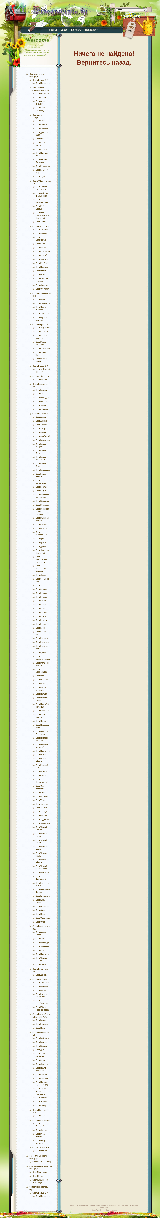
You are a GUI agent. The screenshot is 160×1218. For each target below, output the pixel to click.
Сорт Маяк (40, 676)
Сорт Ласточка (42, 1064)
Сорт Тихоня (41, 800)
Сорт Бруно (41, 244)
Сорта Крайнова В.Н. (41, 979)
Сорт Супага (37, 1176)
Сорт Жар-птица (43, 328)
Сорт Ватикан (42, 248)
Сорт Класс (40, 609)
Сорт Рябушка (42, 772)
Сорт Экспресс (42, 906)
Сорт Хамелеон (42, 313)
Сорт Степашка (42, 796)
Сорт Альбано (42, 230)
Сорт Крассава (42, 638)
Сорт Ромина (41, 275)
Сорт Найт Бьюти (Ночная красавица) (42, 215)
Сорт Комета (41, 620)
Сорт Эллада (41, 910)
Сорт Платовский (40, 1172)
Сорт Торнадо (42, 804)
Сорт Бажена (41, 394)
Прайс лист (91, 30)
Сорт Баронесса (43, 440)
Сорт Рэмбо (41, 755)
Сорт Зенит (40, 1060)
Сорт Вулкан (41, 528)
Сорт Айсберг (42, 421)
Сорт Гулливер (42, 1024)
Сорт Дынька (41, 1130)
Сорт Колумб (41, 255)
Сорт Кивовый (42, 332)
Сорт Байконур (42, 1038)
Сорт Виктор (41, 990)
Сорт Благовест (42, 986)
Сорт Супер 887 (42, 409)
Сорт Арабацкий (43, 436)
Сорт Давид (41, 546)
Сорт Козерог (41, 616)
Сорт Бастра (41, 939)
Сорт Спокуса (42, 792)
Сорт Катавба (42, 97)
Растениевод (111, 1210)
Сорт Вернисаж (42, 505)
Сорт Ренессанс (43, 166)
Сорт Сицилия (42, 285)
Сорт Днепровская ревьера (41, 568)
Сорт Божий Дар (43, 942)
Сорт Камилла (42, 950)
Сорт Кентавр (42, 605)
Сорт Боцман (41, 491)
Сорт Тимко (41, 222)
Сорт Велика (41, 125)
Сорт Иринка (41, 1151)
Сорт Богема (41, 390)
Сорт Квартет (41, 601)
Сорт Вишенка (42, 1046)
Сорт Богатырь (42, 487)
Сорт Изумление (43, 83)
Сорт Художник (42, 819)
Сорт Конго (40, 628)
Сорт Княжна (41, 612)
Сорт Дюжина (42, 975)
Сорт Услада (41, 812)
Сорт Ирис (40, 1028)
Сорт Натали (41, 694)
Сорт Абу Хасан (43, 982)
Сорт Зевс (40, 585)
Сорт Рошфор (42, 1078)
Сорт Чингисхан (42, 872)
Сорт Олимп (41, 721)
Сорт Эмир (40, 914)
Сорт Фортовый (42, 379)
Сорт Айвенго (42, 417)
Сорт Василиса (42, 501)
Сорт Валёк (41, 299)
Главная (52, 30)
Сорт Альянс (41, 432)
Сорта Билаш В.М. (40, 80)
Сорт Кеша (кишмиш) (41, 1162)
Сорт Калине (41, 593)
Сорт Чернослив (43, 823)
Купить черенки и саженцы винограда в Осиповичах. (96, 1205)
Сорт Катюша (41, 597)
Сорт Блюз (40, 121)
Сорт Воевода (42, 128)
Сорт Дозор (41, 575)
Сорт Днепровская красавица (41, 559)
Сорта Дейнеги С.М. (41, 376)
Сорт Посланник (43, 751)
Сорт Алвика (41, 425)
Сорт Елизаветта (43, 303)
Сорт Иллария (42, 401)
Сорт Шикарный (43, 896)
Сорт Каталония (43, 251)
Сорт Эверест (42, 1098)
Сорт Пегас (40, 139)
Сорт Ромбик (41, 1074)
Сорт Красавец (42, 642)
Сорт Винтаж (41, 1042)
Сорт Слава (41, 775)
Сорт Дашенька (42, 946)
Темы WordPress (98, 1210)
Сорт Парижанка (43, 954)
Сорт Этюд (40, 922)
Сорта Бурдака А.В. (41, 226)
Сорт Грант (40, 539)
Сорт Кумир (41, 652)
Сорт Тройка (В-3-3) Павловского (41, 1091)
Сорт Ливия (41, 405)
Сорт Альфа (41, 428)
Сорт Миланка (42, 149)
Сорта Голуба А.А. (40, 324)
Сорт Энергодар (43, 918)
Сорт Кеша (40, 1116)
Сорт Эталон (41, 1102)
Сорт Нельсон (42, 267)
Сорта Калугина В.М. (41, 414)
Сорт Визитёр (42, 524)
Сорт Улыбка (41, 808)
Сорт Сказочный (43, 348)
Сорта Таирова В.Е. (41, 1148)
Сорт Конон (41, 624)
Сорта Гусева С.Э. (40, 366)
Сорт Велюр (41, 1020)
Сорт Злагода (42, 589)
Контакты (76, 30)
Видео (64, 30)
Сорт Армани (41, 233)
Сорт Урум (40, 176)
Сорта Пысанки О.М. (41, 1120)
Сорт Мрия (40, 684)
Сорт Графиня (42, 543)
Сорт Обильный (43, 711)
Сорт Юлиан (41, 964)
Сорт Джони (41, 1050)
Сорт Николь (41, 271)
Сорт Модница (42, 680)
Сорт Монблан (42, 263)
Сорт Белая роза (43, 470)
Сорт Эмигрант (42, 289)
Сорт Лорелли (42, 259)
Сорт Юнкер (41, 1105)
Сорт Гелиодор (42, 398)
